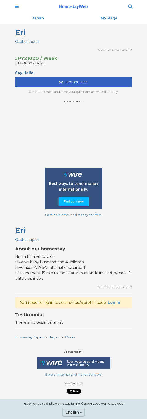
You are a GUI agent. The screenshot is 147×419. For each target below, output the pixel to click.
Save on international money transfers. (73, 215)
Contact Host (73, 82)
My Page (109, 18)
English (72, 412)
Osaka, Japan (27, 41)
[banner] (73, 6)
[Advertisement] (73, 135)
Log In (114, 302)
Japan (38, 18)
